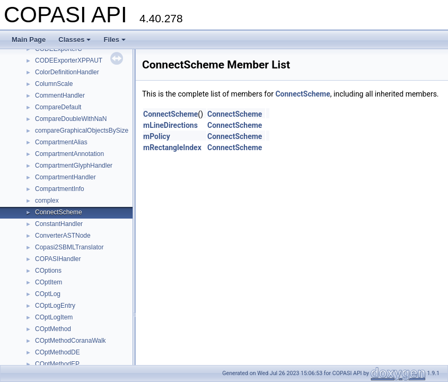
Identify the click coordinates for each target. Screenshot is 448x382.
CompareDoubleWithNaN (71, 119)
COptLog (47, 294)
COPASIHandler (58, 259)
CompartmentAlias (61, 142)
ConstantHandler (59, 224)
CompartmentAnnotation (69, 154)
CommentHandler (60, 95)
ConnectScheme (58, 212)
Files (114, 40)
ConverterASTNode (63, 235)
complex (47, 200)
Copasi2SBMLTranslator (69, 247)
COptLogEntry (55, 305)
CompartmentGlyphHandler (73, 165)
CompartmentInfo (59, 189)
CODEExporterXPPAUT (68, 60)
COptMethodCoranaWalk (70, 340)
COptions (48, 270)
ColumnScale (54, 84)
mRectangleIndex (172, 147)
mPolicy (156, 136)
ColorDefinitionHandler (67, 72)
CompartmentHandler (65, 177)
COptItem (48, 282)
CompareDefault (58, 107)
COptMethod (53, 329)
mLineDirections (170, 125)
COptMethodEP (57, 364)
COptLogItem (54, 317)
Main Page (29, 40)
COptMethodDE (57, 352)
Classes (74, 40)
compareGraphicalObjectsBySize (81, 130)
